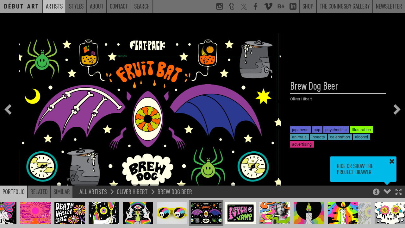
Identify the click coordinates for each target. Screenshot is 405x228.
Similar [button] (61, 191)
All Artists (93, 191)
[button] (399, 192)
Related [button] (39, 191)
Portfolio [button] (14, 191)
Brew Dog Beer (175, 191)
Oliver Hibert (132, 191)
